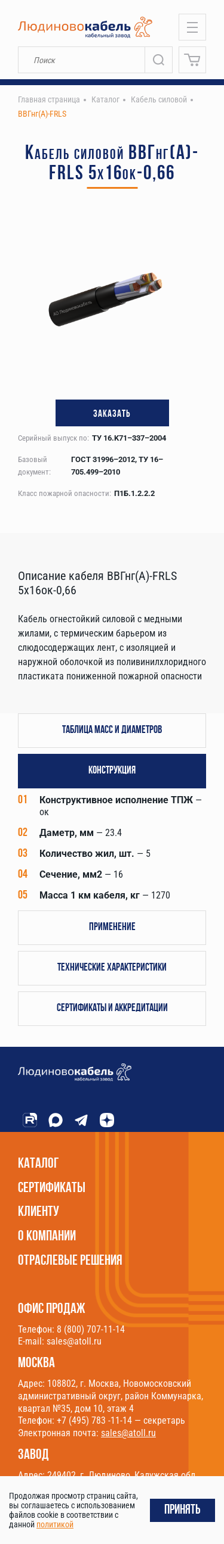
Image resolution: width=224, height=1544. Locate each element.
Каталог (38, 1164)
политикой (54, 1524)
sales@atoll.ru (128, 1433)
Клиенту (38, 1212)
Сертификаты (51, 1188)
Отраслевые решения (70, 1261)
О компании (47, 1237)
